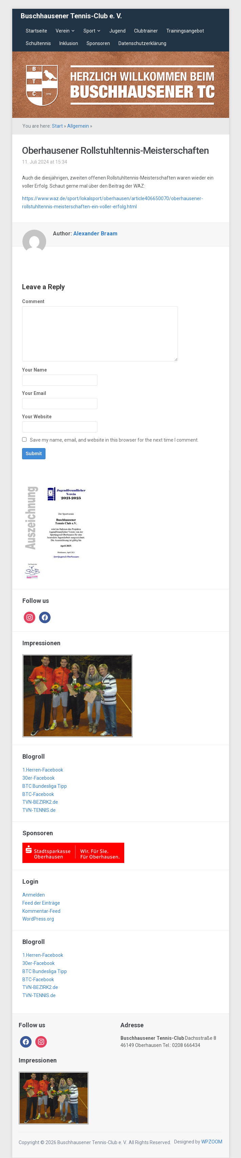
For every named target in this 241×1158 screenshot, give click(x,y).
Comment (33, 301)
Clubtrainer (146, 31)
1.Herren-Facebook (42, 770)
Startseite (36, 31)
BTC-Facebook (38, 794)
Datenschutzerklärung (142, 43)
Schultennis (38, 43)
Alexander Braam (95, 233)
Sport (89, 31)
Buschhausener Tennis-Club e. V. (71, 16)
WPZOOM (211, 1141)
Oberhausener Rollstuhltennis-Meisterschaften (115, 150)
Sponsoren (98, 43)
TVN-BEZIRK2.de (40, 802)
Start (57, 126)
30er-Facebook (38, 778)
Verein (63, 31)
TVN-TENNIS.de (39, 810)
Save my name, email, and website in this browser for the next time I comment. (114, 440)
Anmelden (33, 895)
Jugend (117, 31)
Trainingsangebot (185, 31)
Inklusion (68, 43)
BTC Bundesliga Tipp (44, 786)
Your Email (34, 393)
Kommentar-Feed (41, 911)
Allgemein (78, 126)
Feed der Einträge (41, 903)
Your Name (34, 370)
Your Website (37, 416)
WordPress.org (38, 919)
